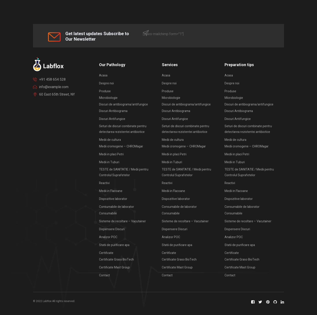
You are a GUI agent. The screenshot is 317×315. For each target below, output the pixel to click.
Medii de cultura (110, 140)
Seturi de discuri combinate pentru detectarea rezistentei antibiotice (122, 129)
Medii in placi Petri (111, 154)
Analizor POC (108, 237)
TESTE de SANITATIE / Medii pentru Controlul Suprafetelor (123, 172)
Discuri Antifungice (112, 119)
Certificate (106, 253)
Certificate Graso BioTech (116, 259)
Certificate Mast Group (114, 267)
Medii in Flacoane (110, 191)
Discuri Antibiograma (113, 111)
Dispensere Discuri (112, 229)
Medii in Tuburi (109, 162)
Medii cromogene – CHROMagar (121, 146)
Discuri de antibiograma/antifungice (123, 104)
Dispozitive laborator (113, 199)
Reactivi (104, 183)
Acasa (103, 75)
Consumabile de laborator (116, 207)
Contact (104, 275)
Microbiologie (108, 98)
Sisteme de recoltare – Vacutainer (122, 221)
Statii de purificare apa (114, 245)
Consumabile (108, 213)
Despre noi (106, 83)
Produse (105, 91)
